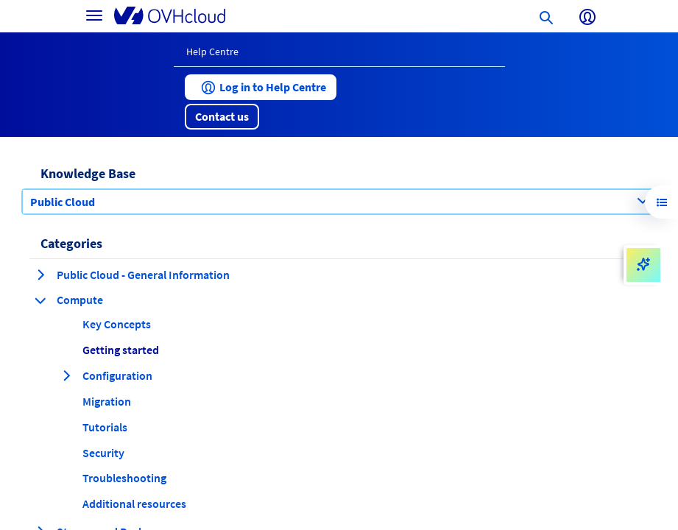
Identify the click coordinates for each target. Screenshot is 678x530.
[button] (260, 87)
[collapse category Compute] (40, 300)
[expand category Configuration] (66, 375)
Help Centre (212, 51)
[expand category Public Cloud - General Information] (40, 274)
